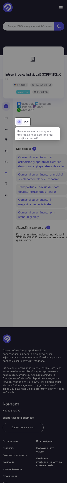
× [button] (57, 129)
